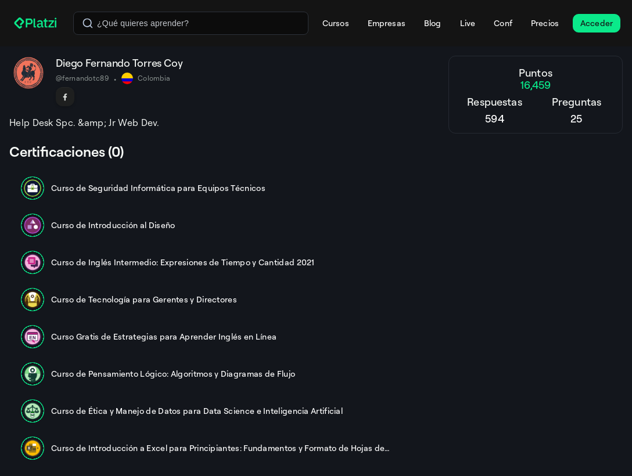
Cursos (335, 23)
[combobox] (190, 23)
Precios (545, 23)
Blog (432, 23)
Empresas (386, 23)
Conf (503, 23)
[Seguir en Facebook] (65, 96)
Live (468, 23)
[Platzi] (36, 23)
